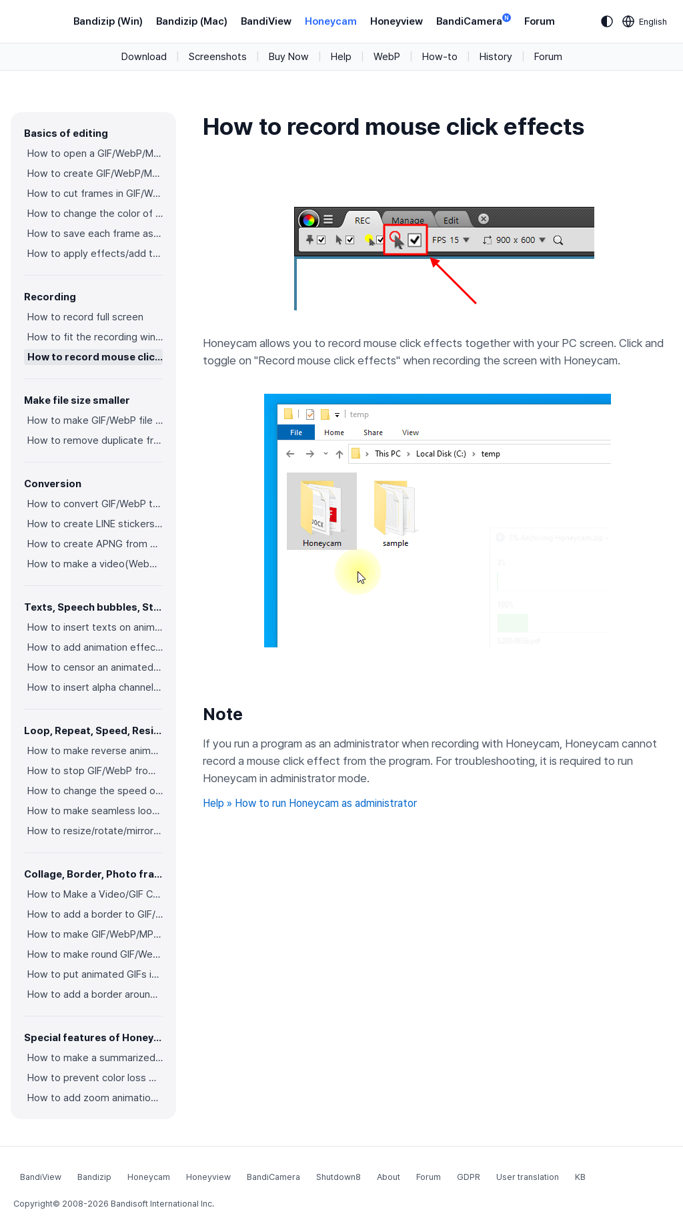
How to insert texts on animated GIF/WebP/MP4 (95, 627)
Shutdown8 (338, 1177)
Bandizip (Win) (108, 21)
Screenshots (218, 57)
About (388, 1177)
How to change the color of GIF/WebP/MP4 (95, 214)
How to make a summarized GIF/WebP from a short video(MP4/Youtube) (95, 1058)
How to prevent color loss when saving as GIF (95, 1078)
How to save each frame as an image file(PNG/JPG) (95, 234)
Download (144, 57)
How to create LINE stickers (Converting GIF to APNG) (95, 524)
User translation (527, 1177)
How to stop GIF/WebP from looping (95, 771)
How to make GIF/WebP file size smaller (95, 420)
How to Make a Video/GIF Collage (95, 894)
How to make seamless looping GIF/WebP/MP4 (95, 811)
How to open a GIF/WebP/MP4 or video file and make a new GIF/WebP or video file (95, 153)
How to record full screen (85, 317)
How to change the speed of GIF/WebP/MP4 (95, 791)
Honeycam (331, 21)
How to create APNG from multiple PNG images (95, 544)
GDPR (468, 1177)
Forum (539, 21)
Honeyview (396, 21)
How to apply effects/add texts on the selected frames (95, 254)
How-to (440, 57)
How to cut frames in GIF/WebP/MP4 (95, 194)
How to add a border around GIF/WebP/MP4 (95, 994)
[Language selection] (645, 21)
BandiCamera (473, 20)
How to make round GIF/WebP (95, 954)
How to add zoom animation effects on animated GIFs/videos (95, 1098)
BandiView (266, 21)
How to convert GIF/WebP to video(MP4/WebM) (95, 504)
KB (580, 1177)
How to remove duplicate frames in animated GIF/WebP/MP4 (95, 440)
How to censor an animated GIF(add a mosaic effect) (95, 667)
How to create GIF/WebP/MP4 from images (95, 174)
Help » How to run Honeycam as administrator (310, 803)
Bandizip (94, 1177)
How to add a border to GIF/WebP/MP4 (95, 914)
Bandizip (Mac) (191, 21)
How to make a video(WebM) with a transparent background (95, 564)
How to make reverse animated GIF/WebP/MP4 (95, 751)
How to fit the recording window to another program (95, 337)
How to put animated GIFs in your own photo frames (95, 974)
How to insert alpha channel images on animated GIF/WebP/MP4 (95, 687)
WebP (387, 57)
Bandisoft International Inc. (162, 1204)
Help (341, 57)
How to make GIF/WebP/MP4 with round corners (95, 934)
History (496, 57)
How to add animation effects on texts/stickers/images (95, 647)
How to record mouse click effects (95, 357)
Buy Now (289, 57)
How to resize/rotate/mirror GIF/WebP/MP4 (95, 831)
